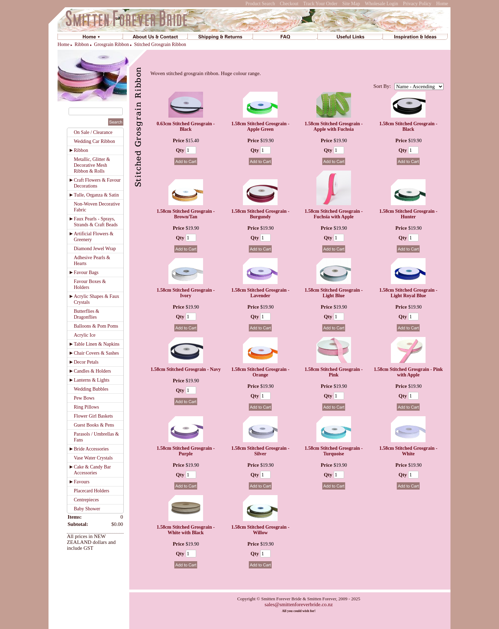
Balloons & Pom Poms (96, 326)
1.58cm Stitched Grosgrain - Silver (260, 451)
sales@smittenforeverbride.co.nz (298, 604)
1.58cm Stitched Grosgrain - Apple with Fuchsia (334, 126)
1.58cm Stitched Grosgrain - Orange (260, 372)
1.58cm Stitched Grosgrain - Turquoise (334, 451)
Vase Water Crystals (93, 458)
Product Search (260, 3)
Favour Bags (86, 272)
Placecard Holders (91, 490)
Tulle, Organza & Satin (96, 195)
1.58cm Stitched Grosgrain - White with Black (186, 530)
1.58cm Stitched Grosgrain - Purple (186, 451)
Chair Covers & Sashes (96, 353)
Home (442, 3)
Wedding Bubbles (91, 389)
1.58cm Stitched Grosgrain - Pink (334, 372)
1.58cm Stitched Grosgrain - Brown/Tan (186, 214)
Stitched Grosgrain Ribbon (160, 44)
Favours (81, 481)
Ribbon (82, 44)
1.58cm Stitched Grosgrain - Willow (260, 530)
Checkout (289, 3)
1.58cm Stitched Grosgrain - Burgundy (260, 214)
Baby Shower (87, 508)
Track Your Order (320, 3)
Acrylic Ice (85, 335)
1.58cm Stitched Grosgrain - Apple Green (260, 126)
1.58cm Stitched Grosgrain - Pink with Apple (408, 372)
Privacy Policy (417, 3)
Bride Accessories (91, 449)
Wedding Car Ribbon (94, 141)
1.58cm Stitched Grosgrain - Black (408, 126)
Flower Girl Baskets (93, 416)
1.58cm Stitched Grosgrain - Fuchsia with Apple (334, 214)
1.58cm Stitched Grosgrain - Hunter (408, 214)
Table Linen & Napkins (97, 344)
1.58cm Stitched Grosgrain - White (408, 451)
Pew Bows (84, 398)
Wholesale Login (381, 3)
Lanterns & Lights (92, 380)
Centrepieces (86, 499)
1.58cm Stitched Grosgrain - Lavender (260, 293)
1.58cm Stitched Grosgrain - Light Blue (334, 293)
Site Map (351, 3)
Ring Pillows (86, 407)
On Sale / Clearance (93, 132)
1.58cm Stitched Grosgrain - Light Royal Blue (408, 293)
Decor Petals (86, 362)
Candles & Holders (92, 371)
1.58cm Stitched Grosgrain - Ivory (186, 293)
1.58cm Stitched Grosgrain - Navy (186, 369)
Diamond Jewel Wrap (95, 248)
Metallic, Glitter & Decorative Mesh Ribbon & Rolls (92, 165)
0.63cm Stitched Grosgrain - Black (186, 126)
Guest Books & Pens (94, 425)
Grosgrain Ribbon (111, 44)
